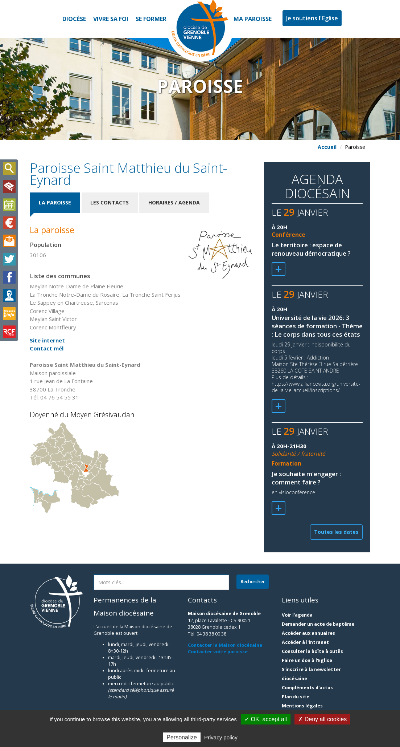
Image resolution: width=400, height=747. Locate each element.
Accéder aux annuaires (308, 633)
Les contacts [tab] (110, 202)
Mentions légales (302, 706)
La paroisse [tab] (55, 202)
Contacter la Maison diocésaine (225, 645)
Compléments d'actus (307, 688)
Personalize (181, 737)
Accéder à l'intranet (305, 642)
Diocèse (74, 19)
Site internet (47, 340)
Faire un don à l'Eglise (307, 660)
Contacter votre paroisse (218, 652)
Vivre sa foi (110, 19)
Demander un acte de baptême (318, 624)
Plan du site (295, 697)
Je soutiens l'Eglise (312, 18)
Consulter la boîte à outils (312, 651)
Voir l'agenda (297, 615)
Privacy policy (221, 737)
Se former (151, 19)
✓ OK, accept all (265, 719)
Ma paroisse (253, 19)
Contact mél (46, 348)
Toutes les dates (336, 531)
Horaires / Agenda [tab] (174, 202)
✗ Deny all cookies (322, 719)
